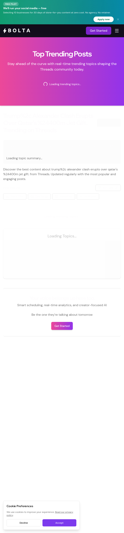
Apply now (103, 19)
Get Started (98, 31)
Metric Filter (15, 196)
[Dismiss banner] (118, 19)
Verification (87, 196)
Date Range (39, 196)
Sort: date (108, 187)
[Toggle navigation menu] (117, 31)
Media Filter (64, 196)
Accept (59, 522)
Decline (24, 522)
